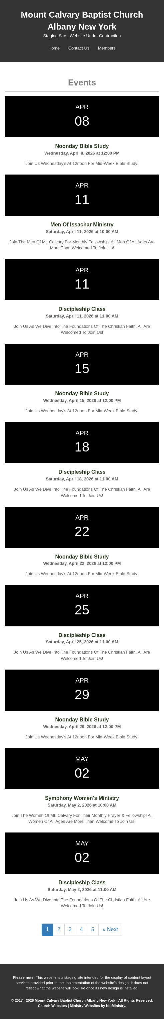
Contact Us (78, 48)
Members (107, 48)
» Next (110, 929)
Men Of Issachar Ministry (81, 224)
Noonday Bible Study (82, 146)
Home (54, 48)
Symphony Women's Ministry (82, 798)
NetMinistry (115, 1006)
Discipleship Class (81, 309)
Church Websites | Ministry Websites (69, 1006)
